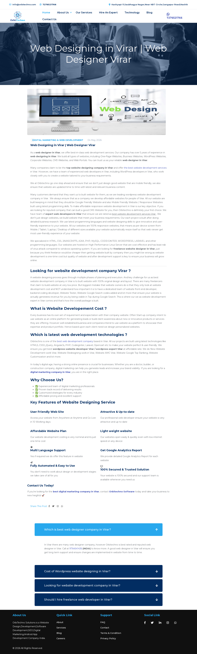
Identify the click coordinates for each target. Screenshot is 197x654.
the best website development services (145, 167)
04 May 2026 (95, 140)
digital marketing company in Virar (50, 372)
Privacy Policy (108, 638)
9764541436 (75, 548)
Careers (60, 638)
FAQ (102, 622)
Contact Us (49, 19)
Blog (149, 12)
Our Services (84, 12)
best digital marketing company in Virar (76, 491)
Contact (104, 627)
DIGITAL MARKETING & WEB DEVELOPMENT (57, 140)
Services (61, 627)
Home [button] (46, 12)
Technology (132, 12)
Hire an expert (108, 12)
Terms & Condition (110, 633)
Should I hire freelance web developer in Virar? (78, 599)
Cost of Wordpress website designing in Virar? (77, 571)
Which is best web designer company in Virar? (77, 529)
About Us (63, 12)
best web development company (75, 341)
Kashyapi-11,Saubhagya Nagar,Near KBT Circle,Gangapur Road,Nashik (148, 4)
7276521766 (48, 4)
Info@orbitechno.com (22, 4)
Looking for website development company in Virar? (82, 585)
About (59, 622)
